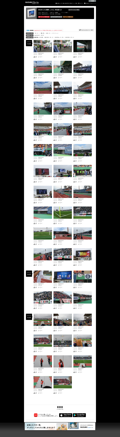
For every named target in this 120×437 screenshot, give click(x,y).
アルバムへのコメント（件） (86, 30)
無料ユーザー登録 (61, 3)
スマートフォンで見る (74, 10)
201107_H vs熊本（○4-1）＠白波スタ (50, 9)
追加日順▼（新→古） (69, 37)
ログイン (81, 3)
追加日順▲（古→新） (59, 37)
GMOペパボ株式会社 (93, 3)
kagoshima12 (37, 35)
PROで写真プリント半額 (72, 3)
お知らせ (87, 3)
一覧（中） (42, 33)
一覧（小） (36, 33)
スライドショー (55, 33)
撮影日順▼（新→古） (49, 37)
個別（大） (48, 33)
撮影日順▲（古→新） (38, 37)
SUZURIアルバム (32, 2)
